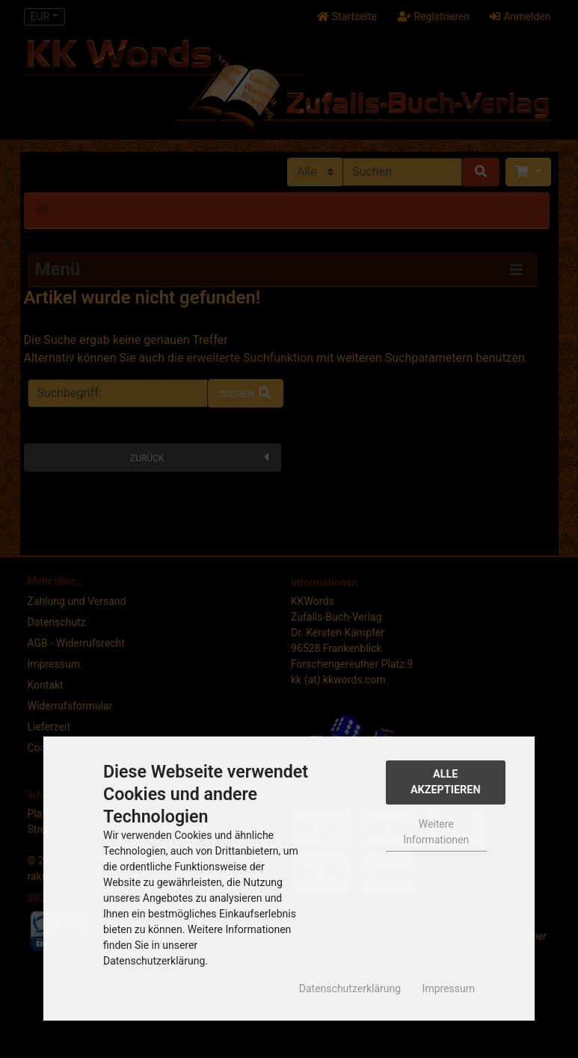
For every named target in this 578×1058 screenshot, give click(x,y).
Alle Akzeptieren (446, 782)
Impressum (448, 988)
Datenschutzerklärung (350, 988)
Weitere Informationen (436, 832)
